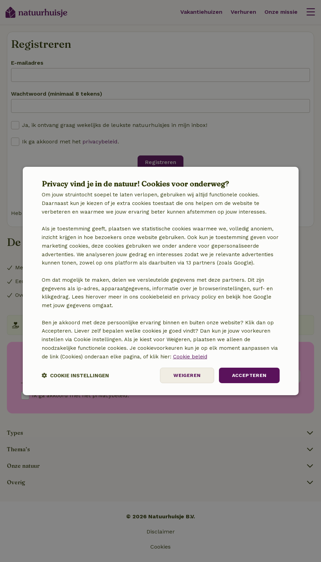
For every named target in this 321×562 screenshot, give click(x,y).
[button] (75, 375)
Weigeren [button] (186, 375)
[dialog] (161, 281)
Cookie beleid (190, 357)
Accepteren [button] (249, 375)
